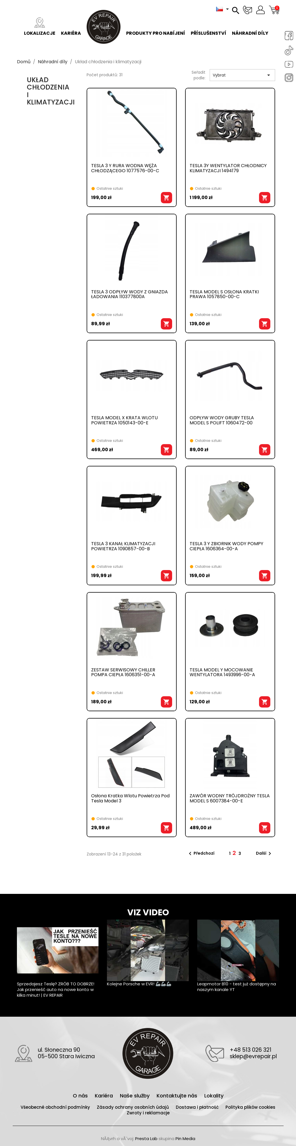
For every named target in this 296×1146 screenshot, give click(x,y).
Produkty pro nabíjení (155, 27)
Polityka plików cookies (250, 1107)
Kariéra (71, 27)
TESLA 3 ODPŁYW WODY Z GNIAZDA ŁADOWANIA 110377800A (129, 294)
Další (264, 853)
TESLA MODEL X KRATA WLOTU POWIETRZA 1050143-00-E (124, 420)
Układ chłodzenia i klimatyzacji (51, 91)
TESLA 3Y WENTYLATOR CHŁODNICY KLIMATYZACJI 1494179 (228, 168)
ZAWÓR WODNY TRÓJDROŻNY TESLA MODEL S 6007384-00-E (230, 798)
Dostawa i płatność (198, 1107)
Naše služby (135, 1095)
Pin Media (185, 1138)
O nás (81, 1095)
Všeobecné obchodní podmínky (56, 1107)
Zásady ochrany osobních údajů (133, 1107)
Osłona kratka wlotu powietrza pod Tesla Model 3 (130, 798)
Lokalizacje (39, 27)
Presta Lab (146, 1138)
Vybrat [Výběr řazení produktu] (242, 75)
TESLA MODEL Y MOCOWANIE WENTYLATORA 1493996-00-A (222, 672)
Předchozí (200, 853)
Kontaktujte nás (178, 1095)
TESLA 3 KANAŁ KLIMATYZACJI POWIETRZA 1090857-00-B (123, 546)
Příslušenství (208, 27)
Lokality (213, 1095)
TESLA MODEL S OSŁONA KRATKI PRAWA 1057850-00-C (224, 294)
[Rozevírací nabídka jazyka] (223, 9)
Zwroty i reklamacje (148, 1113)
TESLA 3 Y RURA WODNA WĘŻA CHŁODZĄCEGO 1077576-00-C (125, 168)
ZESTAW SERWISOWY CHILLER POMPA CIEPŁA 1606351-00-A (123, 672)
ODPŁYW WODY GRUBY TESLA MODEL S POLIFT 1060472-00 (222, 420)
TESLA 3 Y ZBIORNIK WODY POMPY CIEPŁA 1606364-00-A (226, 546)
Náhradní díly (250, 27)
